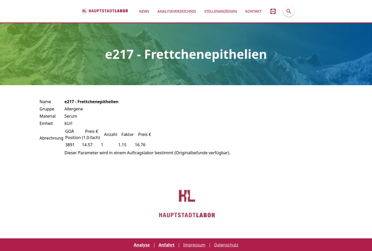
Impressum (194, 245)
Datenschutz (226, 245)
